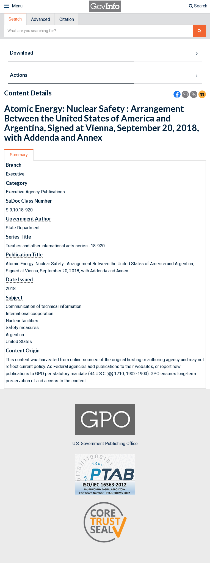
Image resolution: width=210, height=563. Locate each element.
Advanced (40, 19)
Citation (66, 19)
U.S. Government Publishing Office (105, 425)
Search (198, 6)
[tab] (15, 19)
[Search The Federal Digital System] (199, 31)
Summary (19, 154)
